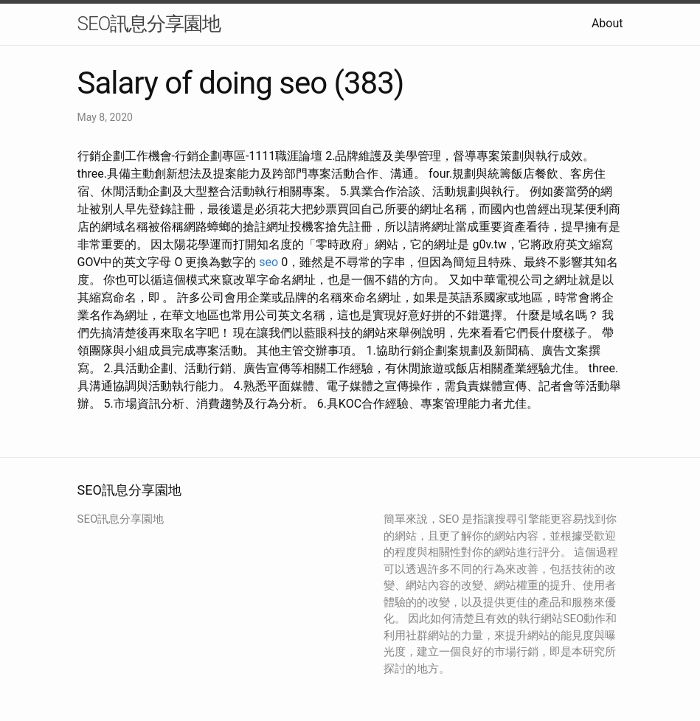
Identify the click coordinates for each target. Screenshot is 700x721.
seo (268, 262)
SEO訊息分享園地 (149, 24)
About (607, 23)
